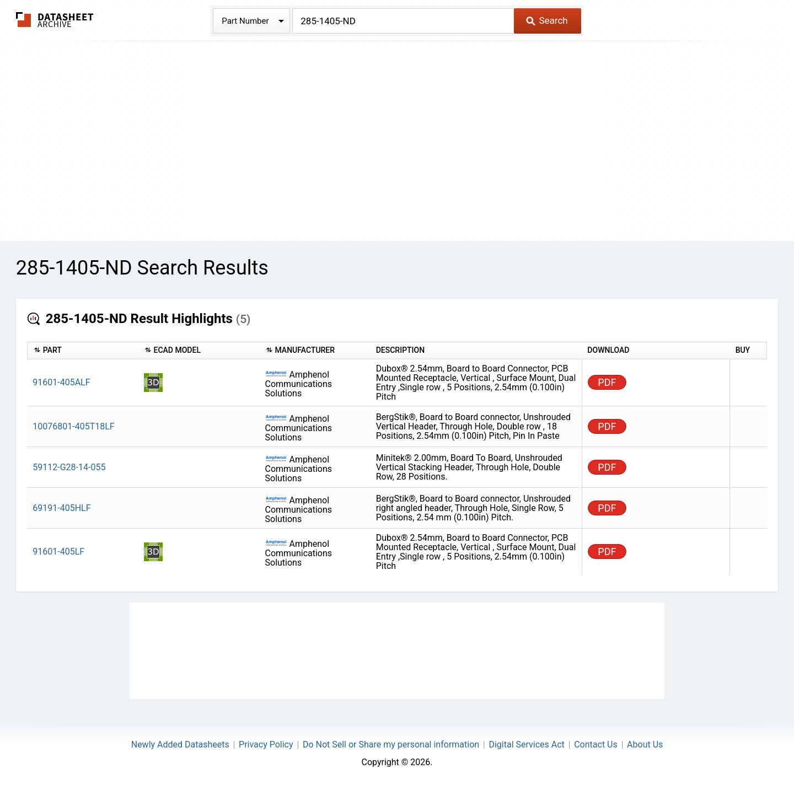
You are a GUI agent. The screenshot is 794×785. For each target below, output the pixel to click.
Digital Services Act (526, 744)
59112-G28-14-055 (69, 467)
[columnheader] (82, 350)
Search (546, 20)
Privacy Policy (266, 744)
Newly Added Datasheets (180, 744)
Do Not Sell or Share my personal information (391, 744)
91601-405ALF (61, 382)
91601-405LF (58, 551)
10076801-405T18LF (73, 426)
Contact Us (596, 744)
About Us (645, 744)
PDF (607, 382)
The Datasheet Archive (55, 19)
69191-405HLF (61, 508)
